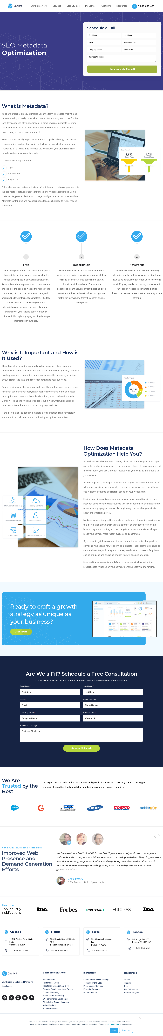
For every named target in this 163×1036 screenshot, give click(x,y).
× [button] (140, 1018)
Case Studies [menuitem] (73, 6)
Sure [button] (114, 1030)
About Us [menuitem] (106, 6)
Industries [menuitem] (90, 6)
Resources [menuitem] (121, 6)
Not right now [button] (126, 1030)
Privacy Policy (113, 1024)
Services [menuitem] (57, 6)
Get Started (21, 632)
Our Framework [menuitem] (38, 6)
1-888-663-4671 (146, 6)
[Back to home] (15, 6)
